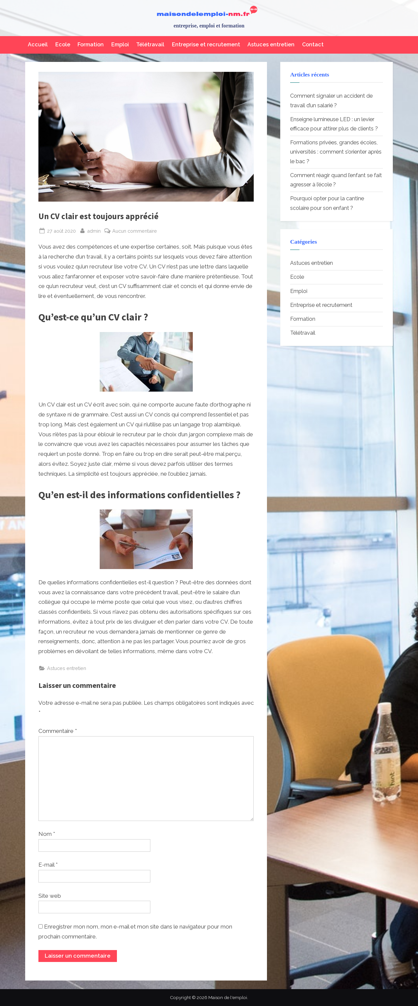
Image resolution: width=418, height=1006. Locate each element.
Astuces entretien (270, 44)
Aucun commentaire (134, 231)
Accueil (38, 44)
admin (94, 230)
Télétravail (150, 44)
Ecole (62, 44)
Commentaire (57, 731)
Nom (46, 834)
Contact (313, 44)
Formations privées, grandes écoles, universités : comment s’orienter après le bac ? (336, 152)
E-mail (48, 864)
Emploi (120, 44)
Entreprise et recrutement (206, 44)
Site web (49, 895)
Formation (91, 44)
